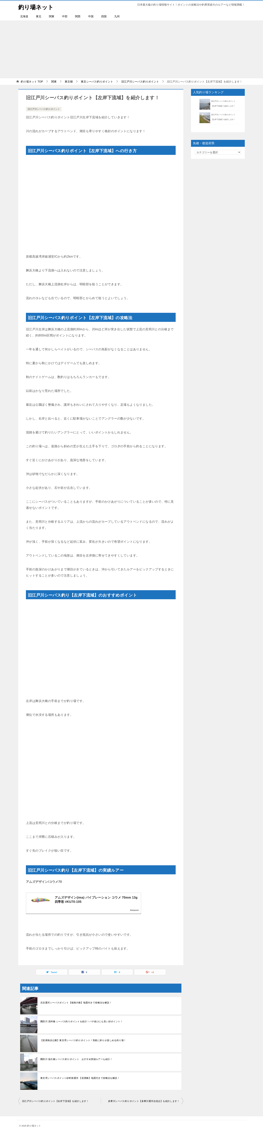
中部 (64, 16)
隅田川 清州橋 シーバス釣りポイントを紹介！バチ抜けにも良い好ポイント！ (81, 1021)
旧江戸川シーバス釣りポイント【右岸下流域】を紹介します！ (55, 1101)
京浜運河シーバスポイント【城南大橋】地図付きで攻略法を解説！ (76, 1002)
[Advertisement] (131, 49)
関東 (51, 16)
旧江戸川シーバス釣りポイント (44, 109)
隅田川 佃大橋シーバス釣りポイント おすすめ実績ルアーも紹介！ (76, 1059)
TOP (32, 81)
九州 (117, 16)
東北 (38, 16)
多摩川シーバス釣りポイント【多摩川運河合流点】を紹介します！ (143, 1101)
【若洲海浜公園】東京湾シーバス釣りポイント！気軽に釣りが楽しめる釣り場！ (83, 1040)
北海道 (24, 16)
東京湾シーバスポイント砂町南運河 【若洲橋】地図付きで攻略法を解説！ (80, 1078)
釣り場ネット (36, 6)
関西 (77, 16)
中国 (90, 16)
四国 (104, 16)
